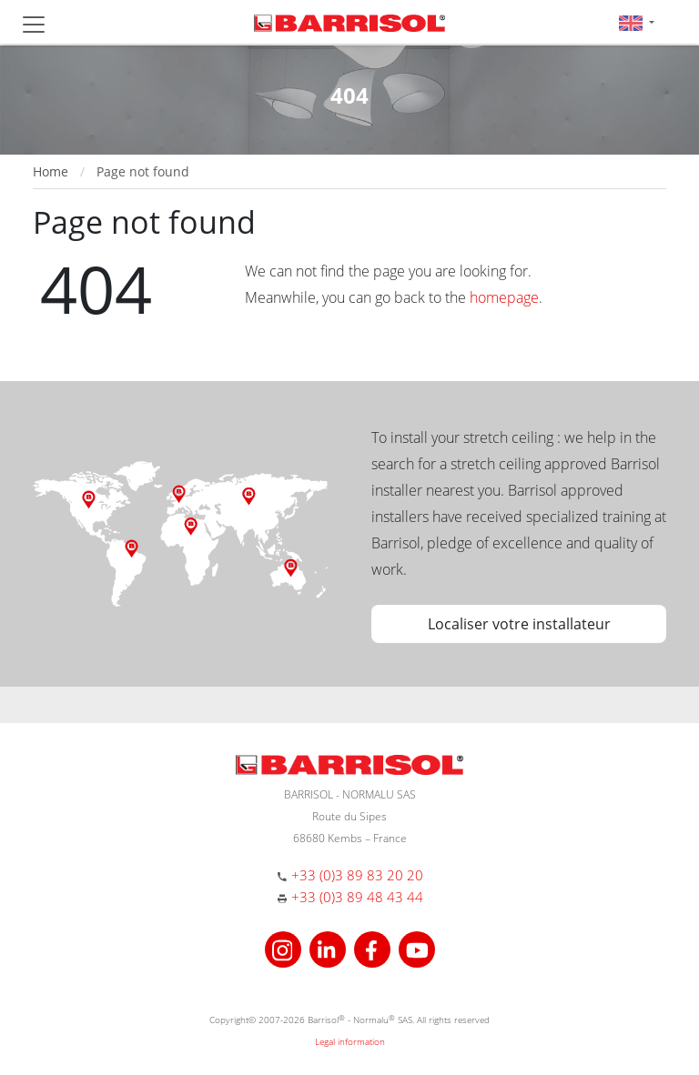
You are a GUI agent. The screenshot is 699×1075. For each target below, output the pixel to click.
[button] (637, 22)
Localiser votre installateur (519, 624)
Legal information (350, 1041)
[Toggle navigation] (33, 24)
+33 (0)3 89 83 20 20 (357, 875)
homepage (504, 297)
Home (50, 171)
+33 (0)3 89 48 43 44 (357, 897)
